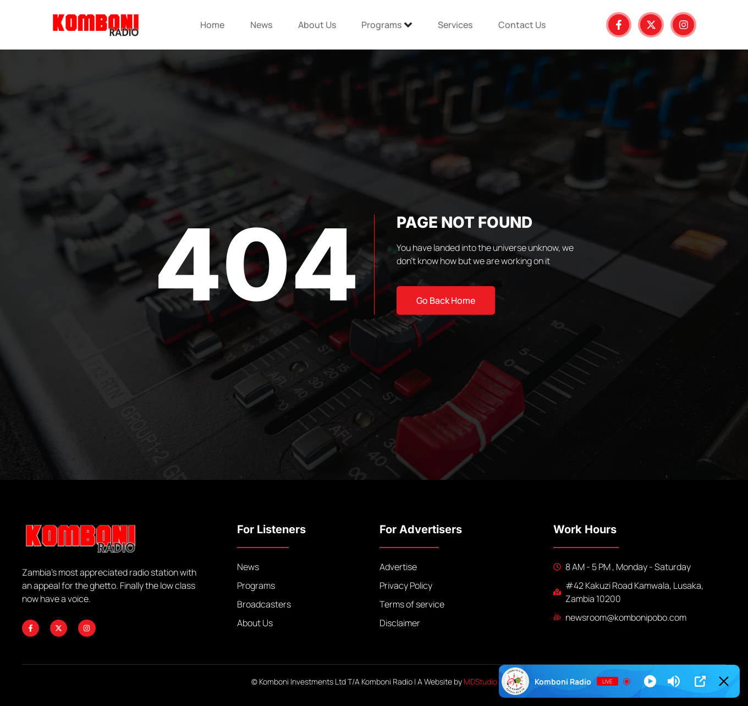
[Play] (650, 681)
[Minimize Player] (724, 681)
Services (458, 25)
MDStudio (480, 681)
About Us (316, 25)
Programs (387, 25)
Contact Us (526, 25)
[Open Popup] (700, 681)
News (259, 25)
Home (208, 25)
